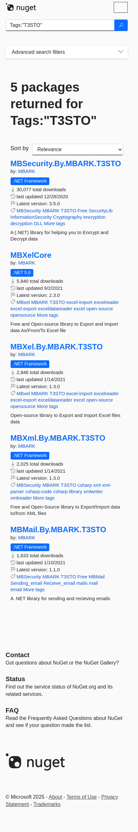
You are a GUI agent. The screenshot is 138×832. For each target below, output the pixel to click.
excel (79, 308)
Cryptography (67, 217)
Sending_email (26, 583)
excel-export (24, 308)
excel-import (79, 302)
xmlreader (21, 498)
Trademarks (47, 804)
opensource (23, 315)
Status (15, 678)
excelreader (106, 302)
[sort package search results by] (77, 149)
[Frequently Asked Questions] (12, 710)
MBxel (23, 302)
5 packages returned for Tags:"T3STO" (54, 103)
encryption (94, 217)
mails (81, 583)
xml (97, 485)
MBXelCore (31, 255)
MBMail (97, 576)
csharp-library (67, 491)
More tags (54, 223)
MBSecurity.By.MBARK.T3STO (66, 163)
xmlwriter (93, 491)
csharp (84, 485)
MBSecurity (29, 210)
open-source (99, 308)
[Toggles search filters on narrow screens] (121, 52)
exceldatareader (55, 308)
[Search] (121, 25)
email (16, 589)
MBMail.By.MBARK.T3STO (58, 529)
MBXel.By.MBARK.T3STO (57, 346)
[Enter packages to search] (60, 25)
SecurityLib (100, 210)
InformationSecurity (31, 217)
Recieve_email (59, 583)
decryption (22, 223)
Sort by (20, 148)
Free (82, 210)
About (55, 797)
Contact (17, 654)
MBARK (26, 171)
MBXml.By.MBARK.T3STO (58, 438)
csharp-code (38, 491)
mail (93, 583)
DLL (38, 223)
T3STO (68, 210)
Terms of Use (82, 797)
